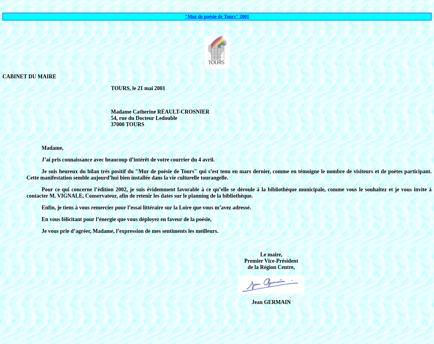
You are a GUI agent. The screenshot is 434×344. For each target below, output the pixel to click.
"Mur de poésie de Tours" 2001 (217, 16)
